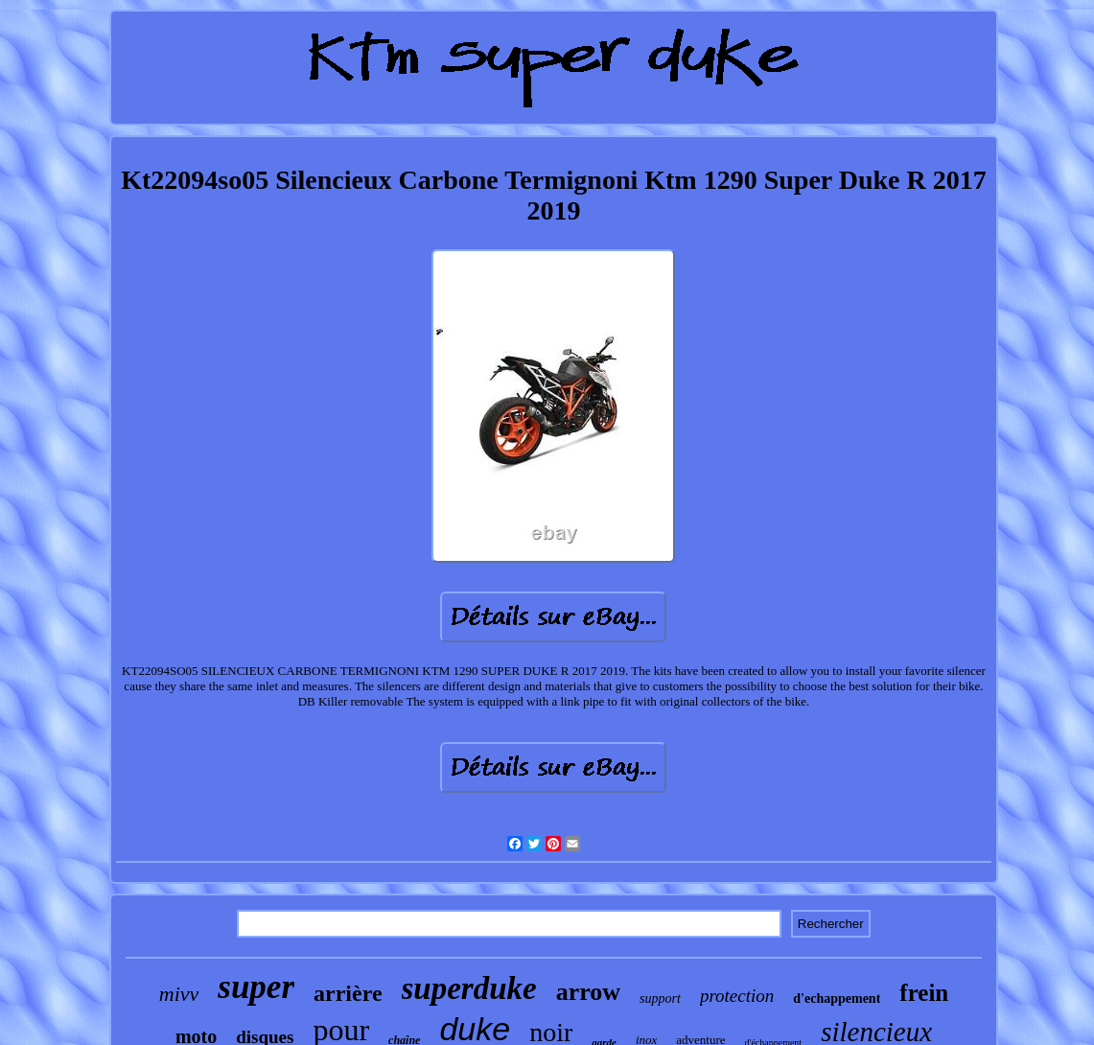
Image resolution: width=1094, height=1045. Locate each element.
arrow (588, 992)
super (256, 987)
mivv (179, 994)
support (660, 998)
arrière (348, 993)
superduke (469, 988)
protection (737, 996)
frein (923, 993)
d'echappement (836, 998)
